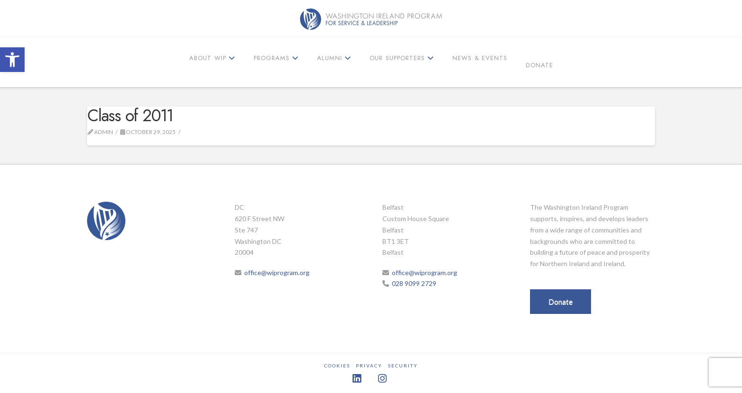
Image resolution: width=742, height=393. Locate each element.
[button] (12, 59)
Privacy (369, 365)
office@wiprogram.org (276, 272)
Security (403, 365)
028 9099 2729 (414, 283)
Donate (560, 301)
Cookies (337, 365)
